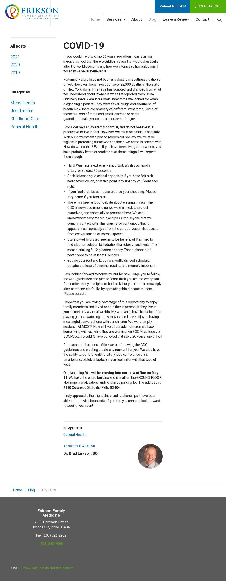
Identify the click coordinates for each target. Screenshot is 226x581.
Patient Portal (172, 6)
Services (113, 19)
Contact (202, 19)
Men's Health (22, 102)
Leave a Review (176, 19)
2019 (15, 72)
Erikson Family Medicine (33, 13)
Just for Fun (21, 110)
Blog (152, 19)
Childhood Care (25, 118)
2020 (15, 64)
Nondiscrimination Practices (56, 568)
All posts (18, 46)
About (136, 19)
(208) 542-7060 (208, 6)
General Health (74, 435)
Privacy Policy (29, 568)
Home (94, 19)
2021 (15, 56)
